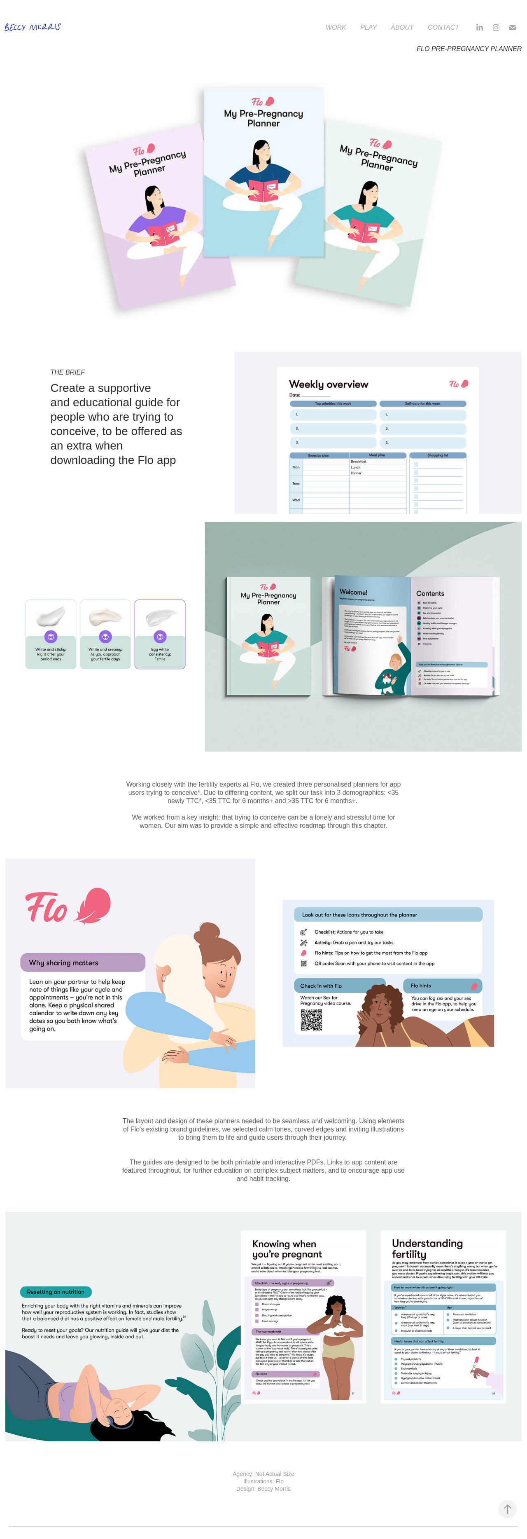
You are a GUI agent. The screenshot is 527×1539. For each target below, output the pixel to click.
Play (368, 27)
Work (336, 27)
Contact (443, 27)
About (402, 27)
